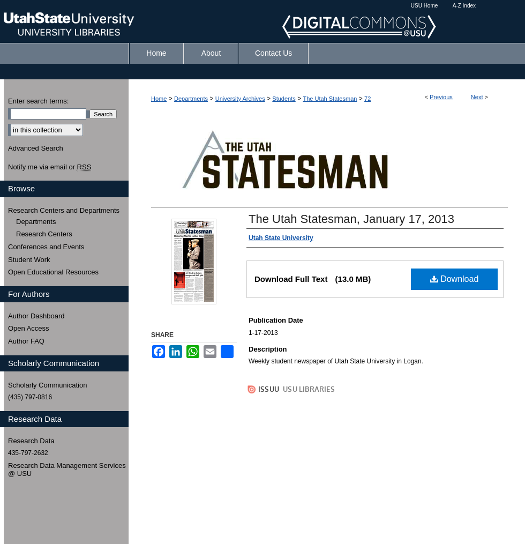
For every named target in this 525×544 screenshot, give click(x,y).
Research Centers (44, 234)
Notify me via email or (49, 167)
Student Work (29, 260)
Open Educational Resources (53, 272)
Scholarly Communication (47, 385)
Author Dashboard (36, 316)
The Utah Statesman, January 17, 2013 (351, 219)
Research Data (31, 441)
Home (159, 98)
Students (283, 98)
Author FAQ (26, 341)
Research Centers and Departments (63, 210)
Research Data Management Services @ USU (67, 469)
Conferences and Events (46, 247)
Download (454, 279)
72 (367, 98)
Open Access (28, 328)
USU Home (424, 6)
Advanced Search (35, 148)
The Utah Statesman (330, 98)
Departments (191, 98)
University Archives (240, 98)
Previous (441, 97)
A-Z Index (464, 6)
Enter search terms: (38, 101)
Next (477, 97)
